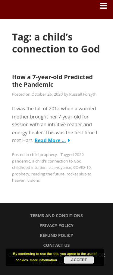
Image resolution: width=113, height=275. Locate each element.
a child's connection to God (56, 161)
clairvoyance (60, 167)
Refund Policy (56, 235)
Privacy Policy (56, 225)
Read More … (50, 140)
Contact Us (56, 245)
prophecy (20, 174)
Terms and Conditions (56, 215)
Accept (79, 260)
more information (43, 260)
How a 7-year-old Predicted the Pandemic (52, 80)
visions (33, 180)
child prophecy (43, 154)
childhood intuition (29, 167)
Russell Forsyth (83, 94)
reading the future (47, 174)
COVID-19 (82, 167)
